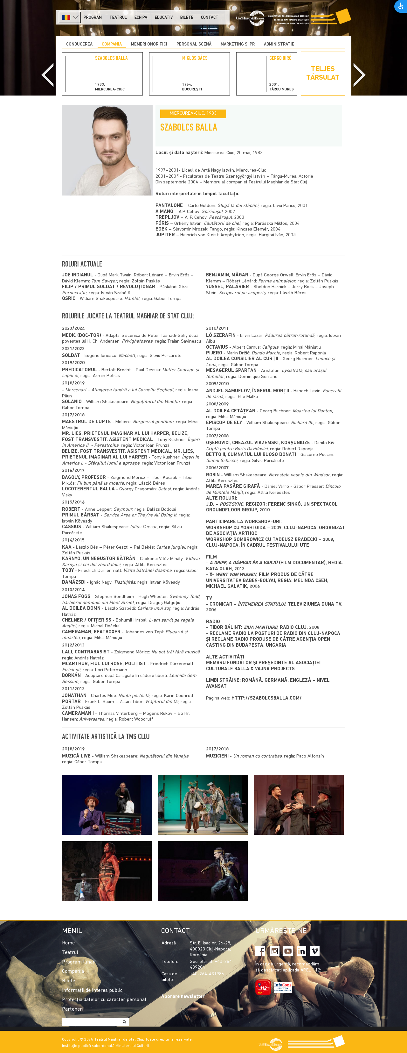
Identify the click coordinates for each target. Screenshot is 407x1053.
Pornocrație (74, 293)
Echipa (141, 18)
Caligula (270, 347)
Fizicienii (71, 670)
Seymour (123, 509)
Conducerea (79, 44)
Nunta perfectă (133, 696)
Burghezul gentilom (153, 422)
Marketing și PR (238, 44)
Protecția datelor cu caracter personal (104, 999)
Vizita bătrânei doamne (147, 570)
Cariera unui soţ (153, 608)
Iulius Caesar (143, 527)
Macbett (127, 355)
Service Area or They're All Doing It (140, 515)
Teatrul (118, 18)
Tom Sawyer (104, 281)
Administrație (279, 44)
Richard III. (302, 423)
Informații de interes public (92, 990)
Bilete (186, 18)
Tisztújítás (124, 582)
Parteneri (72, 1009)
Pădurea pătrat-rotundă (289, 335)
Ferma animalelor (276, 281)
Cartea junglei (170, 547)
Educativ (164, 18)
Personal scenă (193, 44)
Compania (112, 44)
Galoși (164, 489)
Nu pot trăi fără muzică (175, 652)
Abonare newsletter (182, 996)
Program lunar (78, 962)
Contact (209, 18)
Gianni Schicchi (222, 461)
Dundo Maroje (266, 353)
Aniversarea (91, 719)
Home (68, 943)
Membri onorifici (149, 44)
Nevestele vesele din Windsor (299, 475)
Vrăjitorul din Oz (161, 702)
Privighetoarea (137, 341)
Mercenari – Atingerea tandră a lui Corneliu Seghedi (119, 390)
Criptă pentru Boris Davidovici (237, 449)
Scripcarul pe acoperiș (242, 293)
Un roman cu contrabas (257, 756)
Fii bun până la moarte (100, 483)
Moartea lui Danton (312, 411)
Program (93, 18)
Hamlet (132, 298)
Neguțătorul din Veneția (155, 402)
